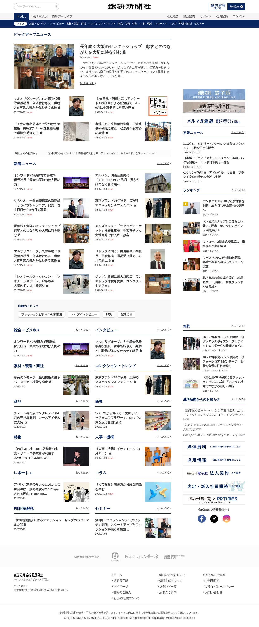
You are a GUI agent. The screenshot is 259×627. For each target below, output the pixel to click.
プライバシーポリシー (218, 586)
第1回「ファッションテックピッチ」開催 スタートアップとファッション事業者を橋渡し (118, 525)
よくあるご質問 (214, 575)
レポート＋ (160, 23)
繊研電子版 (40, 16)
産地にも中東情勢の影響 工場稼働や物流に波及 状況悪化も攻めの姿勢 (118, 128)
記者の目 (126, 314)
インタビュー (56, 23)
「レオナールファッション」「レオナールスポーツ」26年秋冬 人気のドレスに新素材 (37, 281)
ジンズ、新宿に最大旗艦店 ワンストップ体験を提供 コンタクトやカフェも (118, 281)
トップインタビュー (84, 314)
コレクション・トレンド (102, 23)
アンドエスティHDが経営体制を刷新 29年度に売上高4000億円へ (223, 206)
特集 (134, 23)
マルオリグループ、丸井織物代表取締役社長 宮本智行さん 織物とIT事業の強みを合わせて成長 (37, 103)
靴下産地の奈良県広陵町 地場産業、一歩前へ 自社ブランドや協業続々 (223, 282)
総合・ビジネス (38, 23)
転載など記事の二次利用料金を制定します (210, 435)
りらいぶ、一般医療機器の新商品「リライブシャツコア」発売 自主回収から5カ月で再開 (37, 205)
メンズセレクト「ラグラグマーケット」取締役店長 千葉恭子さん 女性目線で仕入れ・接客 (120, 230)
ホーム (117, 575)
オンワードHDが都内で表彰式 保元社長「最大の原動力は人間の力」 (37, 180)
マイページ (120, 586)
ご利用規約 (211, 580)
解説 (109, 314)
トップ (20, 23)
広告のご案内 (167, 592)
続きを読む (88, 83)
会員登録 (222, 16)
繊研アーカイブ (62, 16)
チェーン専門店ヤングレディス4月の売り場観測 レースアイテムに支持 (37, 418)
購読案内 (189, 16)
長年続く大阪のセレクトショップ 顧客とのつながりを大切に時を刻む (38, 230)
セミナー (199, 23)
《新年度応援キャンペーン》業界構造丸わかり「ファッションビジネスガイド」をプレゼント (98, 153)
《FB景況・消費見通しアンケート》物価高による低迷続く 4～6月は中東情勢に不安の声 (117, 103)
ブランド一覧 (167, 586)
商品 (120, 23)
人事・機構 (146, 23)
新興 (127, 23)
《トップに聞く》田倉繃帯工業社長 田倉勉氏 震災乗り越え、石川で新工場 (118, 256)
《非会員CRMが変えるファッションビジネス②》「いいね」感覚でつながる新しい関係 (223, 382)
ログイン (238, 16)
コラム (173, 23)
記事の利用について (126, 598)
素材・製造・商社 (76, 23)
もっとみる (164, 163)
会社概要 (173, 16)
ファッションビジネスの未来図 (41, 314)
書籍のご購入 (121, 592)
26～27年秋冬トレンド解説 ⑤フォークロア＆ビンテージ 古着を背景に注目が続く (223, 362)
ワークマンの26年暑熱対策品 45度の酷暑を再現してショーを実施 (223, 262)
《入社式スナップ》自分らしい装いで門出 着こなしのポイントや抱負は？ (223, 226)
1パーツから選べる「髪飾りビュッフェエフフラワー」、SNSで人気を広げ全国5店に (118, 418)
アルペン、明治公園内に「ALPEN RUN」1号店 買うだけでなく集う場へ (117, 180)
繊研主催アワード (170, 580)
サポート (205, 16)
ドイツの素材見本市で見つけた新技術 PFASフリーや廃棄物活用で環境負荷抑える (37, 128)
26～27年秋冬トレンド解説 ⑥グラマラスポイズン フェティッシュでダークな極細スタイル (223, 341)
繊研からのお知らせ (26, 153)
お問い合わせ (212, 592)
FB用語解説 (185, 23)
